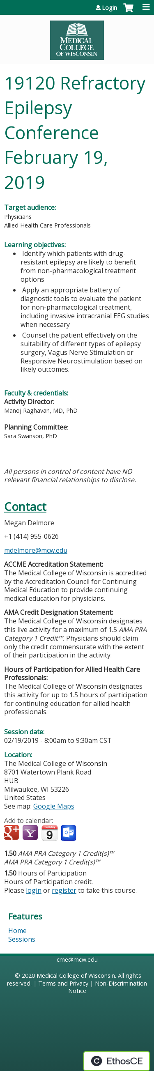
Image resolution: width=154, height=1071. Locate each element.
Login (109, 8)
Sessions (21, 939)
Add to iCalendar (49, 833)
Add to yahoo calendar (31, 833)
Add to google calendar (12, 833)
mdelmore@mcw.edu (35, 550)
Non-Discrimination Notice (107, 987)
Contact (25, 506)
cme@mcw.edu (77, 959)
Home (17, 930)
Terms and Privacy (63, 983)
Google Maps (53, 806)
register (64, 890)
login (33, 890)
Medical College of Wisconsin (76, 975)
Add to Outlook (69, 833)
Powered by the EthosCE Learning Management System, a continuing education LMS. (116, 1061)
